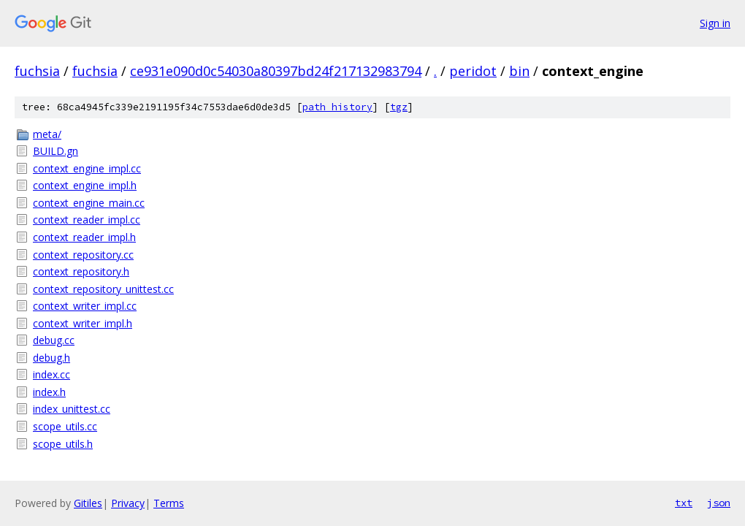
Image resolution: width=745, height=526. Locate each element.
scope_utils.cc (65, 426)
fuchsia (37, 71)
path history (337, 107)
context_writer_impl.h (82, 323)
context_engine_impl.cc (87, 168)
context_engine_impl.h (85, 185)
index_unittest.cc (71, 409)
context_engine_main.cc (89, 203)
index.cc (51, 374)
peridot (473, 71)
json (718, 502)
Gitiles (88, 503)
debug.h (51, 358)
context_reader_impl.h (84, 237)
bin (519, 71)
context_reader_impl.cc (86, 219)
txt (683, 502)
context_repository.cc (83, 255)
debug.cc (53, 340)
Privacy (128, 503)
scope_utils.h (63, 444)
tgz (399, 107)
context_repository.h (81, 271)
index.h (49, 392)
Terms (168, 503)
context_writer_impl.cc (85, 306)
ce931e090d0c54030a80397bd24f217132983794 (275, 71)
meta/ (47, 134)
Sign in (715, 23)
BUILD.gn (55, 151)
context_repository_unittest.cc (103, 289)
